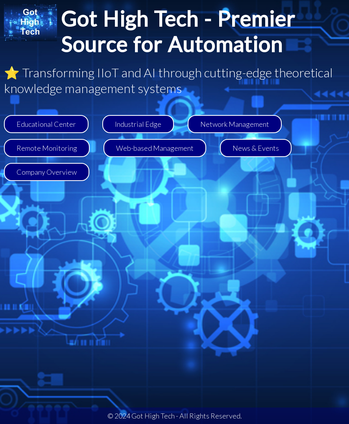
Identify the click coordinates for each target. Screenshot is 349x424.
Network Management (234, 124)
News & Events (256, 148)
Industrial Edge (138, 124)
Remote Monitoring (47, 148)
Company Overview (47, 172)
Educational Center (46, 124)
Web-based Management (155, 148)
